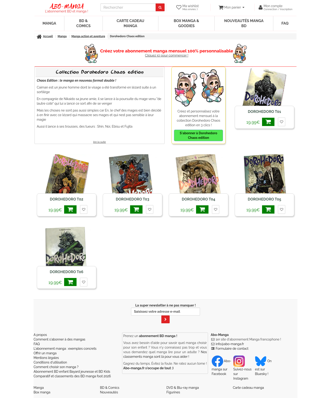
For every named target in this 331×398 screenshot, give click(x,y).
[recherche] (128, 7)
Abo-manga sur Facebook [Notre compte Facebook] (221, 367)
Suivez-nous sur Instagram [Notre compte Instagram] (242, 369)
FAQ (284, 23)
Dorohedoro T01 (264, 111)
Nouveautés (109, 392)
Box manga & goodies (186, 23)
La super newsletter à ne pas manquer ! (165, 313)
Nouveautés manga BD (243, 23)
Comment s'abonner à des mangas (59, 339)
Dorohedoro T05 (264, 199)
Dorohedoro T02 (66, 199)
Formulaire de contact (232, 348)
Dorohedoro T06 (66, 272)
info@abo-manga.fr (230, 344)
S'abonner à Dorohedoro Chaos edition (198, 135)
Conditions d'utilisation (50, 362)
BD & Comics (83, 23)
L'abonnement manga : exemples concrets (65, 348)
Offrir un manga (45, 353)
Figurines (173, 392)
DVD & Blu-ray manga (182, 387)
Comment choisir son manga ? (56, 367)
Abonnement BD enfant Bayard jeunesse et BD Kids (72, 371)
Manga (49, 23)
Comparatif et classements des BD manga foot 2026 (72, 376)
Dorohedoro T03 (132, 199)
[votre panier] (231, 7)
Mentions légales (46, 358)
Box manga (42, 392)
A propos (40, 335)
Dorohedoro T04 (198, 199)
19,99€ (260, 122)
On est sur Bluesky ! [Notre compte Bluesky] (263, 367)
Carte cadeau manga (130, 23)
